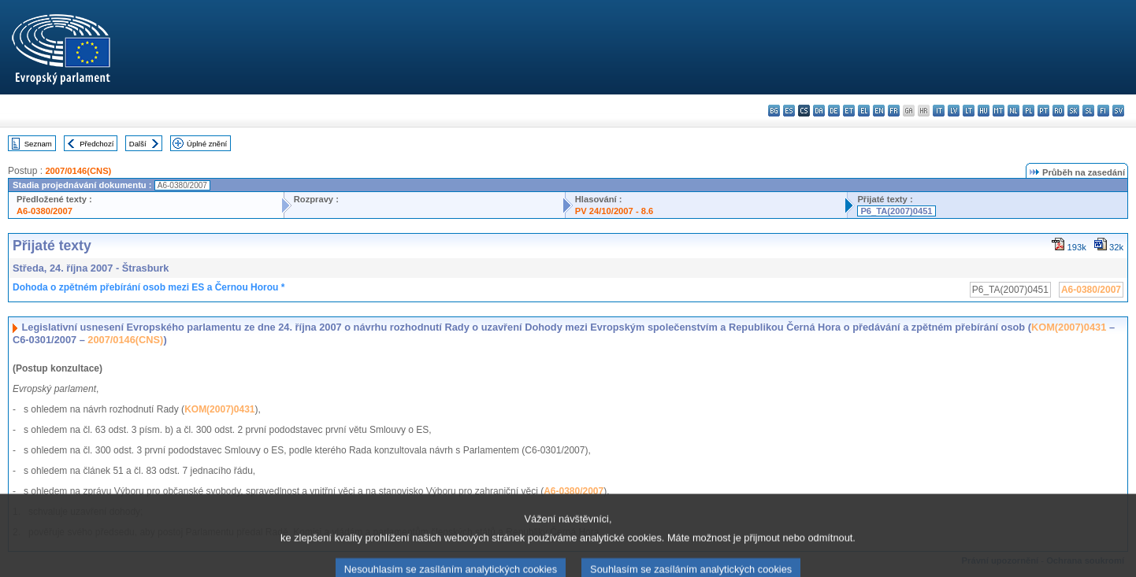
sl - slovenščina (1088, 111)
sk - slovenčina (1073, 111)
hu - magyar (983, 111)
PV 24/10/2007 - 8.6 (614, 211)
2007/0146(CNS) (78, 171)
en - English (879, 111)
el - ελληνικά (864, 111)
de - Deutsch (834, 111)
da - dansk (819, 111)
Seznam (38, 143)
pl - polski (1028, 111)
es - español (789, 111)
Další (138, 143)
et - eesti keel (849, 111)
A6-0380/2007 (44, 211)
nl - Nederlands (1013, 111)
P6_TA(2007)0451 (896, 211)
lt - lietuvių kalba (969, 111)
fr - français (894, 111)
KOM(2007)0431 (1068, 327)
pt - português (1043, 111)
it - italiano (939, 111)
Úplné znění (207, 143)
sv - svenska (1118, 111)
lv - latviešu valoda (954, 111)
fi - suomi (1103, 111)
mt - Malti (998, 111)
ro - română (1058, 111)
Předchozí (96, 143)
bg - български (774, 111)
